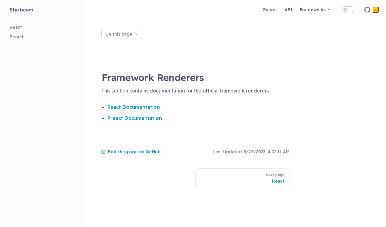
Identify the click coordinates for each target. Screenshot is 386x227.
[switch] (348, 9)
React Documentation (133, 107)
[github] (367, 9)
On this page (121, 34)
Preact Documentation (134, 118)
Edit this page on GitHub (130, 151)
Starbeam (21, 10)
